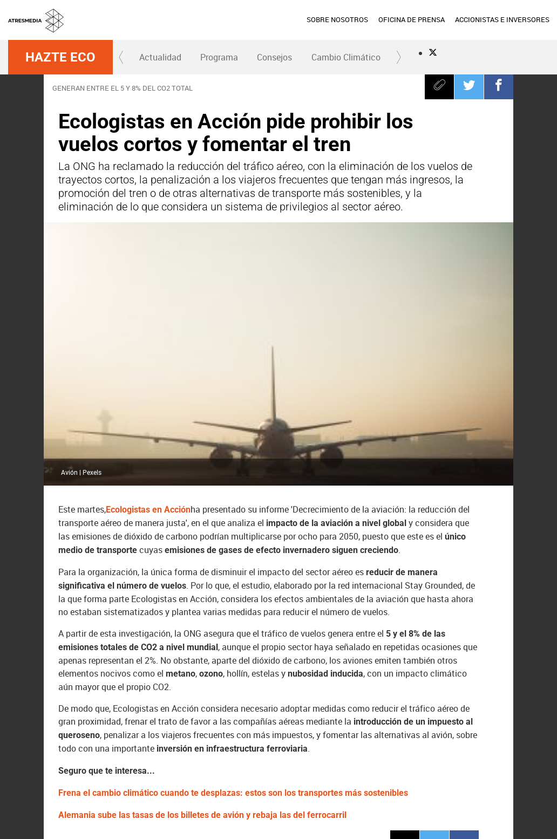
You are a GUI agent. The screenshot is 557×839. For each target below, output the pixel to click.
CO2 (112, 708)
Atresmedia (46, 765)
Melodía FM (439, 765)
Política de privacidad (373, 811)
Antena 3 (139, 765)
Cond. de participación (501, 811)
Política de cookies (436, 811)
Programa (219, 57)
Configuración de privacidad (346, 824)
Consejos (274, 57)
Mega (289, 765)
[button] (121, 57)
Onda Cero (364, 765)
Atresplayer (484, 765)
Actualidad (160, 57)
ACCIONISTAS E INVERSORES (502, 19)
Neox (214, 765)
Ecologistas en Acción (148, 259)
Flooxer (530, 765)
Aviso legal (321, 811)
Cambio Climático (346, 57)
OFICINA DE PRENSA (411, 19)
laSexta (176, 765)
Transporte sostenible (179, 708)
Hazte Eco (60, 57)
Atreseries (326, 765)
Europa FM (401, 765)
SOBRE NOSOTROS (337, 19)
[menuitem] (337, 20)
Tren (75, 708)
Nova (251, 765)
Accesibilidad (411, 824)
